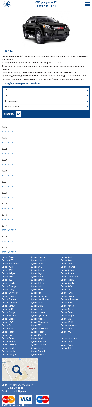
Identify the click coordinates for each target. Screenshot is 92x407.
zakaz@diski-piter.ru (17, 391)
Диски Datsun (8, 306)
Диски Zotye (67, 315)
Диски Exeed (8, 319)
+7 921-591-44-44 (45, 6)
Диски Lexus (37, 303)
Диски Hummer (38, 257)
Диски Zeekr (67, 312)
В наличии (9, 114)
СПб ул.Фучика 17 (46, 2)
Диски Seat (66, 260)
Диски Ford (7, 328)
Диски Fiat (7, 325)
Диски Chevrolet (10, 293)
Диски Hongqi (9, 354)
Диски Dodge (8, 312)
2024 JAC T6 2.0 (9, 154)
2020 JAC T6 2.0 (9, 197)
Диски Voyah (67, 306)
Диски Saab (66, 257)
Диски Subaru (67, 280)
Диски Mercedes (39, 322)
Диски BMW (8, 277)
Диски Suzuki (67, 283)
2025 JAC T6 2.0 (9, 143)
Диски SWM (67, 286)
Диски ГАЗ (66, 319)
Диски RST (66, 348)
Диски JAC (36, 267)
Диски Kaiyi (37, 286)
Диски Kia (36, 293)
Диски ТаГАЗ (67, 328)
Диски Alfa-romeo (10, 264)
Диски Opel (37, 338)
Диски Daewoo (9, 303)
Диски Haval (8, 348)
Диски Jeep (37, 277)
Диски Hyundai (38, 260)
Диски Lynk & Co (39, 315)
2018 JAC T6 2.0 (9, 219)
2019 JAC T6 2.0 (9, 208)
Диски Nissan (37, 332)
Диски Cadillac (9, 283)
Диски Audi (7, 267)
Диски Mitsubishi (39, 328)
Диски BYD (7, 280)
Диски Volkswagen (70, 299)
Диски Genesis (9, 341)
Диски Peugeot (39, 341)
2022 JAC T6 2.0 (9, 175)
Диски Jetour (37, 280)
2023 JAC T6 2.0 (9, 165)
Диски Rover (37, 354)
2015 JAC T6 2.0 (9, 252)
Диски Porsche (38, 345)
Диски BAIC (7, 270)
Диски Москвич (69, 325)
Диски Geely (8, 338)
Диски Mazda (38, 319)
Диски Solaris (67, 270)
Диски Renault (38, 351)
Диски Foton (8, 332)
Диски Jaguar (37, 273)
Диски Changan (9, 286)
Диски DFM (7, 309)
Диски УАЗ (66, 332)
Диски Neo (66, 342)
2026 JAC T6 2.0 (9, 132)
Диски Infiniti (37, 264)
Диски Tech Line (69, 338)
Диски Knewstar (39, 296)
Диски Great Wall (10, 345)
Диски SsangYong (69, 277)
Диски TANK (67, 290)
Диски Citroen (9, 299)
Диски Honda (8, 351)
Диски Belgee (9, 273)
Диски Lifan (37, 306)
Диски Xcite (67, 309)
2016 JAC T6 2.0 (9, 241)
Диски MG (36, 325)
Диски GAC (7, 335)
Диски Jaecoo (38, 270)
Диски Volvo (67, 303)
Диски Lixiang (38, 312)
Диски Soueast (68, 273)
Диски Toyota (67, 296)
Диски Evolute (9, 315)
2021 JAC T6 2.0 (9, 186)
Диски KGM (37, 290)
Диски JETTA (37, 283)
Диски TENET (67, 293)
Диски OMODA (38, 335)
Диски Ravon (37, 348)
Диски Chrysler (9, 296)
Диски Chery (8, 290)
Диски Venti (67, 345)
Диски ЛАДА (67, 322)
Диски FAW (7, 322)
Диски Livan (37, 309)
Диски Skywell (68, 267)
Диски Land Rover (40, 299)
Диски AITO (7, 260)
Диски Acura (8, 257)
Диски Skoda (67, 264)
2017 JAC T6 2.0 (9, 230)
